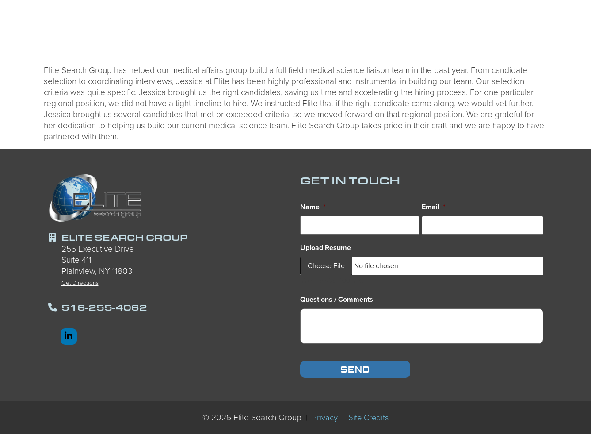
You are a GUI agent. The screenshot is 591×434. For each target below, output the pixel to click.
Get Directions (80, 282)
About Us (497, 33)
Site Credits (368, 416)
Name (313, 207)
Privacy (324, 416)
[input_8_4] (482, 225)
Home (234, 34)
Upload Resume (325, 246)
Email (434, 207)
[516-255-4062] (52, 307)
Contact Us (552, 34)
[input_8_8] (359, 225)
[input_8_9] (421, 264)
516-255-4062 (104, 307)
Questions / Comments (336, 298)
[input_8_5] (421, 324)
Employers (348, 33)
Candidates (284, 33)
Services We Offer (424, 33)
